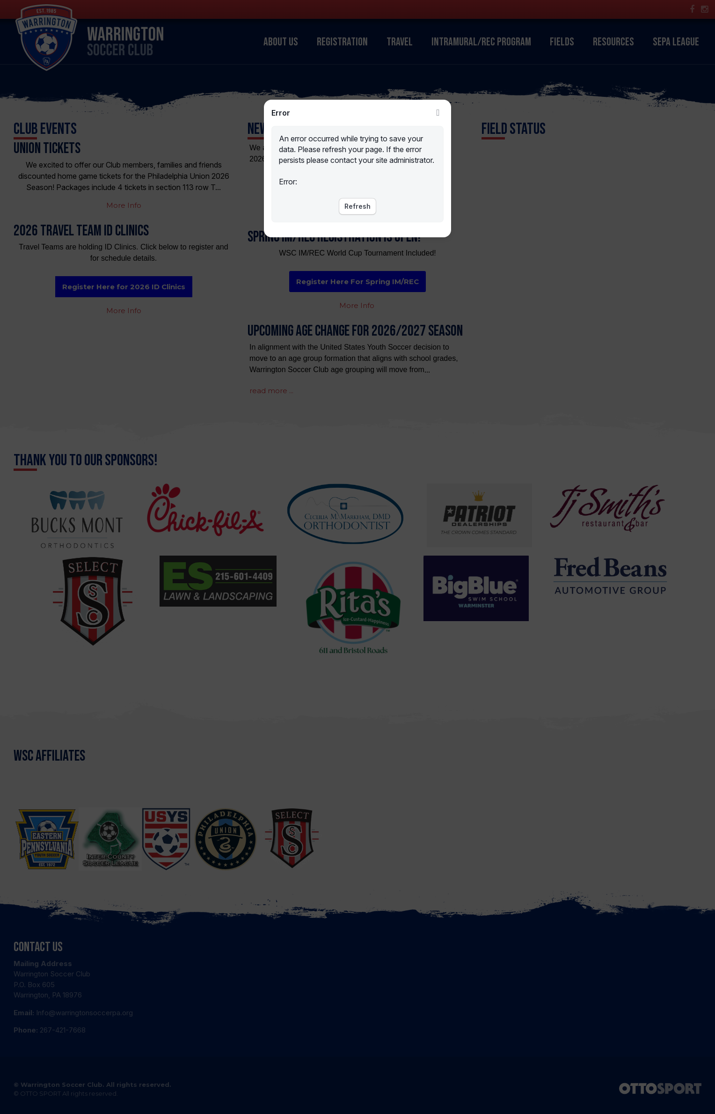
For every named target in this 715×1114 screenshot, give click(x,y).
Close (438, 112)
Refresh (357, 206)
